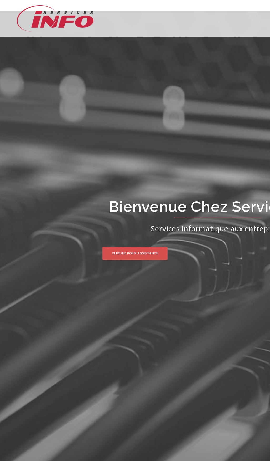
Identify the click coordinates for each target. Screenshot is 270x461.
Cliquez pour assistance (135, 253)
